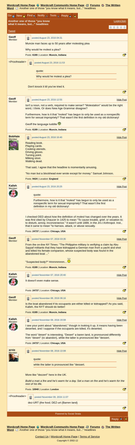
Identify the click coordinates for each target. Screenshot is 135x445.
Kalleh (13, 185)
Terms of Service (90, 436)
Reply (115, 419)
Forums (95, 5)
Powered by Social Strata (68, 413)
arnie (12, 349)
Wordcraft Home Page (21, 5)
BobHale (14, 136)
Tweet (11, 31)
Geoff (12, 36)
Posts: (31, 55)
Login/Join (120, 21)
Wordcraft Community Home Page (62, 5)
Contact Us (42, 436)
